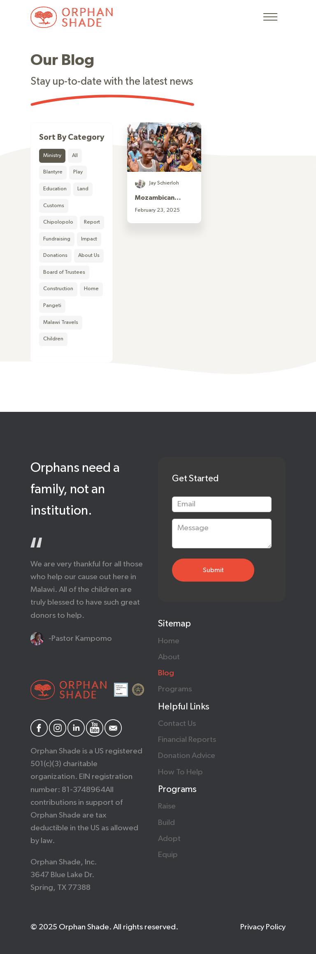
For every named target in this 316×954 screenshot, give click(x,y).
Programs (175, 689)
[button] (270, 17)
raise (167, 806)
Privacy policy (263, 927)
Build (166, 823)
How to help (180, 772)
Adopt (169, 839)
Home (168, 641)
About (169, 657)
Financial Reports (187, 740)
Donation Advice (186, 756)
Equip (168, 855)
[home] (71, 17)
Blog (166, 673)
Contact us (177, 724)
